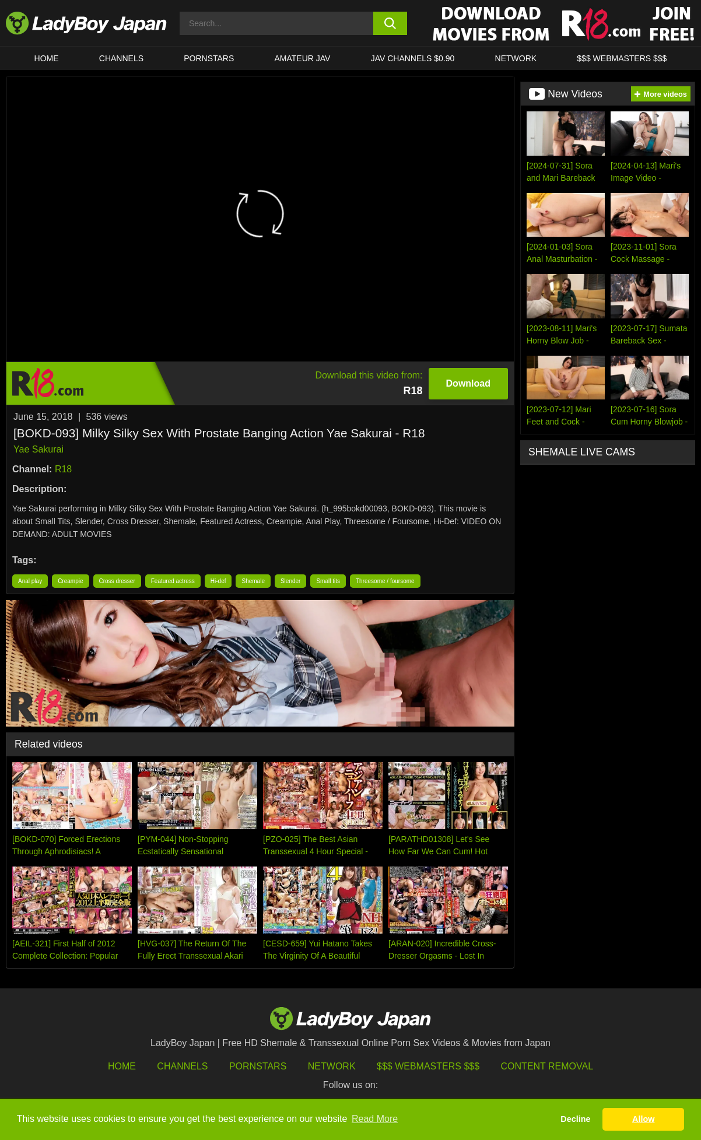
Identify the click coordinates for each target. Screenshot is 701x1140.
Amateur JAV (303, 58)
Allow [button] (643, 1119)
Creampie (70, 581)
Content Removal (547, 1066)
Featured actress (173, 581)
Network (516, 58)
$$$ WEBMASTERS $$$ (622, 58)
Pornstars (209, 58)
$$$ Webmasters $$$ (428, 1066)
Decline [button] (575, 1119)
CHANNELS (121, 58)
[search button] (390, 23)
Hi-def (218, 581)
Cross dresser (117, 581)
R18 (63, 469)
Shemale (252, 581)
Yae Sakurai (38, 449)
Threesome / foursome (385, 581)
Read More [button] (375, 1119)
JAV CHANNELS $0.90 (413, 58)
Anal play (30, 581)
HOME (46, 58)
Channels (182, 1066)
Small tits (328, 581)
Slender (290, 581)
